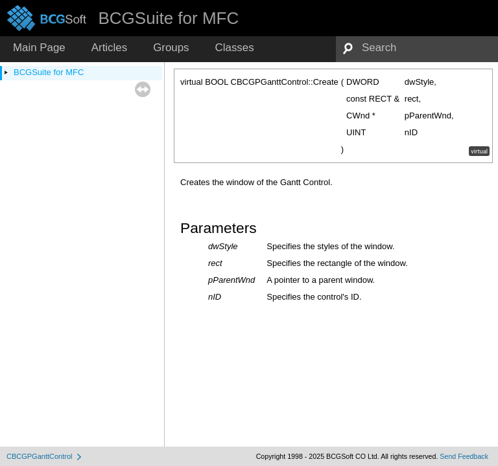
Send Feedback (464, 456)
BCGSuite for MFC (49, 72)
